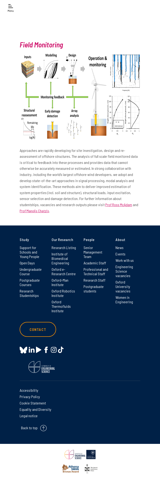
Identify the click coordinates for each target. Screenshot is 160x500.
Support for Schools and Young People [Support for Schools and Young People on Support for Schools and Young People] (29, 252)
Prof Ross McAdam (118, 204)
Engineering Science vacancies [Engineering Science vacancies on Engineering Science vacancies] (124, 271)
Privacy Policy (30, 396)
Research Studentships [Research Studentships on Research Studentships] (29, 293)
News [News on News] (120, 247)
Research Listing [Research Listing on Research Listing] (64, 247)
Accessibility (29, 390)
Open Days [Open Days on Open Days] (27, 263)
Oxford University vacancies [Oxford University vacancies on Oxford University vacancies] (123, 286)
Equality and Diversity (35, 409)
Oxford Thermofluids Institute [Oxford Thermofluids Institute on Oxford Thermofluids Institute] (61, 306)
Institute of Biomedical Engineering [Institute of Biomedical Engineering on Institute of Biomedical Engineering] (60, 258)
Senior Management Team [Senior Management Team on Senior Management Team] (93, 252)
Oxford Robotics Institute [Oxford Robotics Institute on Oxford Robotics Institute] (63, 293)
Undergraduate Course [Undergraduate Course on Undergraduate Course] (31, 271)
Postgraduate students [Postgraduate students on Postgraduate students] (94, 288)
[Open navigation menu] (11, 7)
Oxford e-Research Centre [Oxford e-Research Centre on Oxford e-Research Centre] (64, 271)
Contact (38, 329)
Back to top (29, 427)
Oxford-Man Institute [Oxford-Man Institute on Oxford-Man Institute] (60, 282)
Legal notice (29, 415)
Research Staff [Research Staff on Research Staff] (94, 280)
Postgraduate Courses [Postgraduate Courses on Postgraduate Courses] (30, 282)
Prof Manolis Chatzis (34, 210)
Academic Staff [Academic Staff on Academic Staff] (95, 263)
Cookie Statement (33, 403)
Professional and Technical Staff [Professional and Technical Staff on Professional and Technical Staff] (96, 271)
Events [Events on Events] (120, 254)
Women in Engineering (124, 299)
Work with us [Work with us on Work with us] (125, 260)
